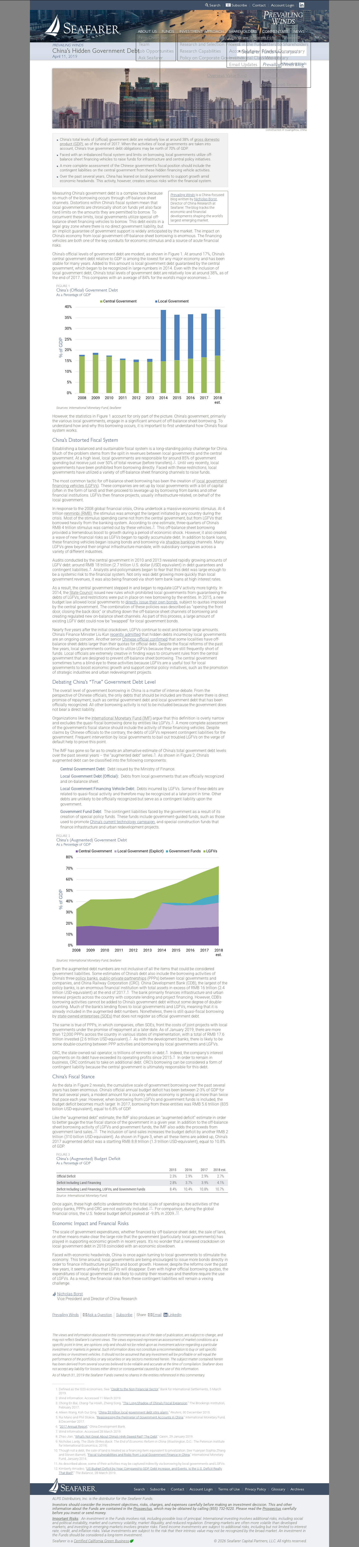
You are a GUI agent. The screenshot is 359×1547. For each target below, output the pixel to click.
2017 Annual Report (73, 1426)
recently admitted (125, 634)
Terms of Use (229, 1488)
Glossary (278, 1488)
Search (214, 4)
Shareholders (243, 31)
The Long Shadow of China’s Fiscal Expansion (155, 1403)
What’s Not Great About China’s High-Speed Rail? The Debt (116, 1436)
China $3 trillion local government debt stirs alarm (133, 1412)
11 (150, 1207)
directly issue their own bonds (151, 602)
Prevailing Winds (295, 64)
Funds (168, 31)
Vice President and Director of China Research (97, 1298)
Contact (259, 4)
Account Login (282, 4)
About (147, 31)
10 (95, 1130)
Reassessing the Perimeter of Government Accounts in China (140, 1417)
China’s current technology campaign (122, 821)
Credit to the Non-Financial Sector (134, 1389)
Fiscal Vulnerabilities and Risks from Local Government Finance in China (139, 1455)
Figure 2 (63, 835)
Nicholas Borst (205, 199)
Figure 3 (63, 1154)
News (299, 31)
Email (157, 1315)
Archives (297, 1488)
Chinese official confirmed (145, 639)
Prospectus (142, 1508)
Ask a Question (100, 1315)
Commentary (275, 31)
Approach (202, 31)
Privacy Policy (255, 1488)
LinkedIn (303, 4)
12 (177, 1212)
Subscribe (239, 4)
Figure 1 (63, 285)
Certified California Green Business (101, 1541)
